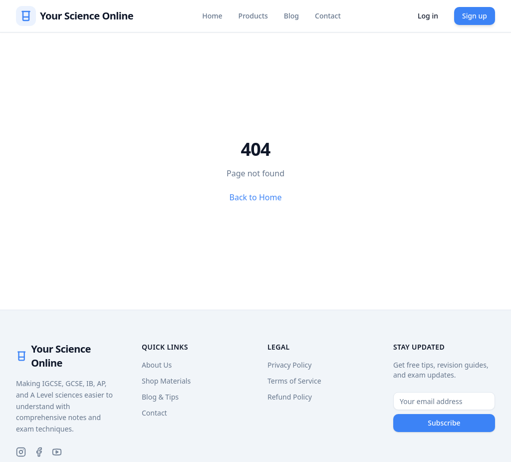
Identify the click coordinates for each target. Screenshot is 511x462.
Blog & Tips (160, 397)
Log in (428, 15)
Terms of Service (294, 381)
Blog (291, 15)
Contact (328, 15)
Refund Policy (289, 397)
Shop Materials (166, 381)
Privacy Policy (289, 365)
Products (253, 15)
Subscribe (444, 423)
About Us (157, 365)
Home (212, 15)
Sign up (474, 15)
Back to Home (256, 197)
